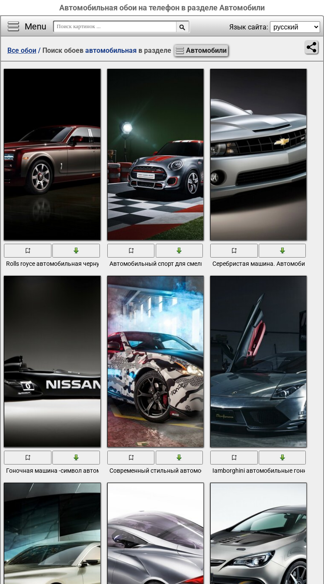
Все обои (21, 50)
